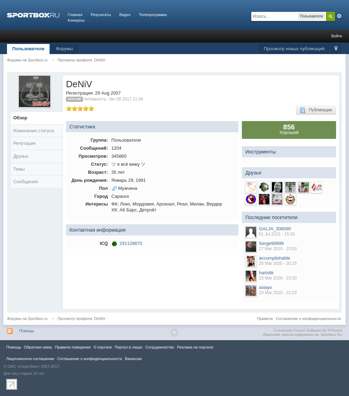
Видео (125, 15)
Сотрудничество (159, 347)
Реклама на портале (195, 347)
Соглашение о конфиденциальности (308, 318)
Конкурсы (76, 20)
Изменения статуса (33, 130)
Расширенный (339, 16)
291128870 (130, 243)
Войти (336, 36)
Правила (265, 318)
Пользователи (28, 48)
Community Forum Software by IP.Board (308, 330)
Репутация (24, 143)
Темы (19, 169)
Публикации (316, 110)
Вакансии (133, 359)
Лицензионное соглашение (30, 359)
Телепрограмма (153, 15)
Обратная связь (38, 347)
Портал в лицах (129, 347)
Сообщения (25, 181)
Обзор (20, 117)
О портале (103, 347)
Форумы (64, 48)
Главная (75, 15)
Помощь (26, 331)
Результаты (101, 15)
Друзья (20, 156)
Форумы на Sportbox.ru (27, 318)
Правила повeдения (72, 347)
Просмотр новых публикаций (294, 48)
